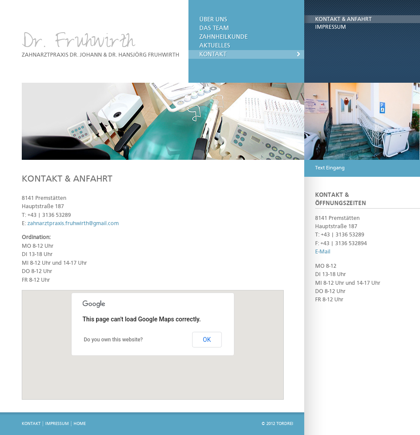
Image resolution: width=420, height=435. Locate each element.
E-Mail (322, 252)
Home (80, 424)
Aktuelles (214, 46)
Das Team (214, 28)
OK (207, 339)
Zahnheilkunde (223, 37)
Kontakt (212, 54)
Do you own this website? (113, 340)
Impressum (330, 27)
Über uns (213, 20)
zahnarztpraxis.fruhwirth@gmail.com (73, 223)
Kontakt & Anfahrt (343, 19)
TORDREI (284, 424)
